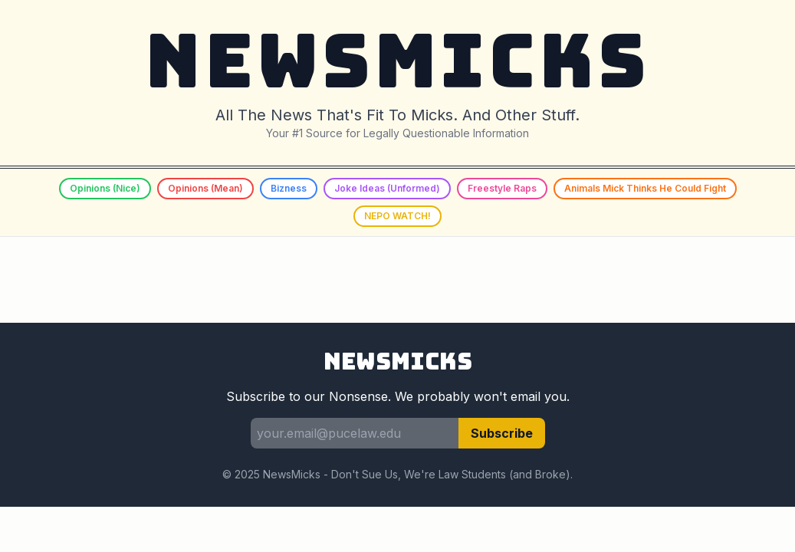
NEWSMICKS (397, 61)
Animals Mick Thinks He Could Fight (645, 188)
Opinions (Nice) (105, 188)
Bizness (289, 188)
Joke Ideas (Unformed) (387, 188)
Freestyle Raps (502, 188)
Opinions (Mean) (205, 188)
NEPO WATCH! (397, 216)
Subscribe (502, 433)
